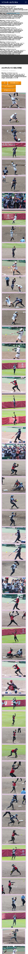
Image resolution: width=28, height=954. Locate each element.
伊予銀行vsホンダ (8, 90)
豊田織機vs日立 (14, 83)
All (4, 83)
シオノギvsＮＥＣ (8, 86)
